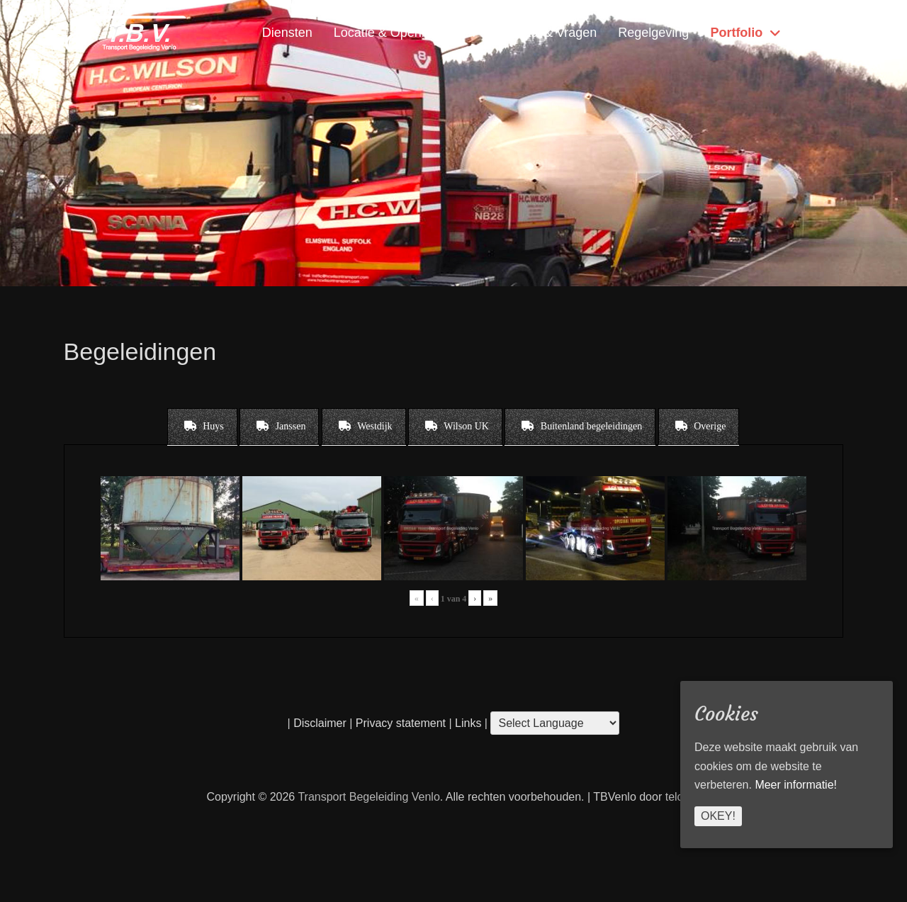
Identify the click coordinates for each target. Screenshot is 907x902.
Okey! (718, 816)
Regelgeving (653, 33)
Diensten (287, 33)
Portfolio (736, 33)
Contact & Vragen (547, 33)
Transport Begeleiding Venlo (368, 797)
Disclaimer (320, 723)
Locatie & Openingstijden (404, 33)
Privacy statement (401, 723)
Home (816, 33)
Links (467, 723)
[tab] (202, 426)
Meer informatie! (796, 785)
